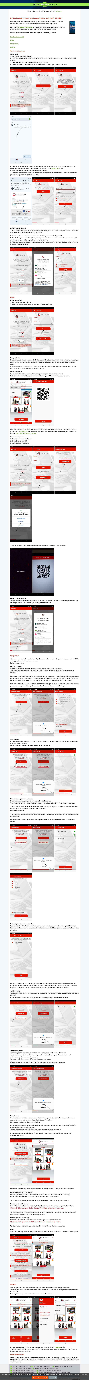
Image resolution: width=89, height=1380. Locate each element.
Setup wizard (14, 43)
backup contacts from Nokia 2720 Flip (24, 1370)
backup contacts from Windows (22, 1368)
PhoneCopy (55, 168)
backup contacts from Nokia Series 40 (24, 1372)
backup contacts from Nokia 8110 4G (46, 1368)
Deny (45, 1377)
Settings (12, 47)
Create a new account (17, 37)
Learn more (84, 1374)
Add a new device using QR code (26, 433)
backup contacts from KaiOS (63, 1366)
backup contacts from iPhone (22, 1366)
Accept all (37, 1377)
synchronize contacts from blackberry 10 (51, 1370)
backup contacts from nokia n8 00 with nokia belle (54, 1372)
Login (12, 40)
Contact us (58, 11)
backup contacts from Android (43, 1366)
